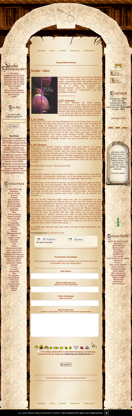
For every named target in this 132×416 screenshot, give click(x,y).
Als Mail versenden (44, 242)
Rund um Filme (14, 261)
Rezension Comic (14, 250)
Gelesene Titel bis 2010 (14, 75)
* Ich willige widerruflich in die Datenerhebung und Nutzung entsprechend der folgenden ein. (66, 352)
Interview (14, 208)
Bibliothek (14, 210)
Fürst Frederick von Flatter (118, 258)
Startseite (41, 51)
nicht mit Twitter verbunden (70, 239)
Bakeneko (118, 244)
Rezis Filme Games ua (14, 92)
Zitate (14, 290)
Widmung (14, 286)
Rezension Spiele (14, 263)
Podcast (14, 242)
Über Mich (14, 73)
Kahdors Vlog (14, 225)
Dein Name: (66, 271)
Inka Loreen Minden (118, 265)
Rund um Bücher (14, 259)
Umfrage (14, 269)
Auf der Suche (14, 193)
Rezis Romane (14, 86)
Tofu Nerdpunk (118, 284)
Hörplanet (118, 260)
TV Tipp (14, 267)
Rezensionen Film (14, 252)
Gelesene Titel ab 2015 (14, 80)
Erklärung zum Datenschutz (77, 354)
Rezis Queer (14, 94)
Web (14, 273)
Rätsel (14, 246)
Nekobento (118, 281)
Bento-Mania (118, 246)
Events (14, 221)
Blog (14, 212)
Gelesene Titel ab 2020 (14, 82)
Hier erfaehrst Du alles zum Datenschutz (82, 413)
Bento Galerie (14, 202)
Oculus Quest (14, 238)
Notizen (14, 235)
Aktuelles (14, 191)
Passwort (14, 240)
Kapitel (14, 227)
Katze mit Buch (118, 267)
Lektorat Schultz (118, 269)
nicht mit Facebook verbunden (38, 239)
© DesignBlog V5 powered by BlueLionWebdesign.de (25, 409)
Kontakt (62, 51)
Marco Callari (118, 277)
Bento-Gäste (14, 200)
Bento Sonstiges (14, 206)
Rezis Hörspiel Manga (14, 90)
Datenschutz (89, 51)
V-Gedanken (14, 275)
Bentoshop (118, 250)
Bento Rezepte (14, 204)
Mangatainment (14, 233)
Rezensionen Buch (14, 248)
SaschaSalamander (39, 233)
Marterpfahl (118, 279)
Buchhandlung (14, 214)
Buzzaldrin (118, 252)
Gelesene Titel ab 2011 (14, 78)
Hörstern (118, 262)
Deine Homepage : (66, 297)
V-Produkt (14, 280)
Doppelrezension (14, 216)
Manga (14, 231)
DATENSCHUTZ (118, 118)
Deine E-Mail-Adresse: (66, 284)
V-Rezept (14, 282)
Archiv (52, 51)
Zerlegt (14, 288)
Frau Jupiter (118, 256)
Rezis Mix (14, 88)
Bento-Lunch (118, 248)
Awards (14, 197)
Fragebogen (14, 223)
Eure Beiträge (14, 219)
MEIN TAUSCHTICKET (118, 241)
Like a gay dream (118, 273)
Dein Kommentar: (66, 311)
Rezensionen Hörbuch (14, 254)
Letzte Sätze (118, 271)
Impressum (75, 51)
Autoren (14, 195)
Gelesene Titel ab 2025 (14, 84)
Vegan (14, 97)
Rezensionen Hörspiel (14, 257)
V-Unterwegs (14, 284)
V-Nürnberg (14, 278)
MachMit (14, 229)
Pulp (14, 244)
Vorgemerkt (14, 271)
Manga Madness (118, 275)
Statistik (14, 265)
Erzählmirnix (118, 254)
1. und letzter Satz (14, 189)
